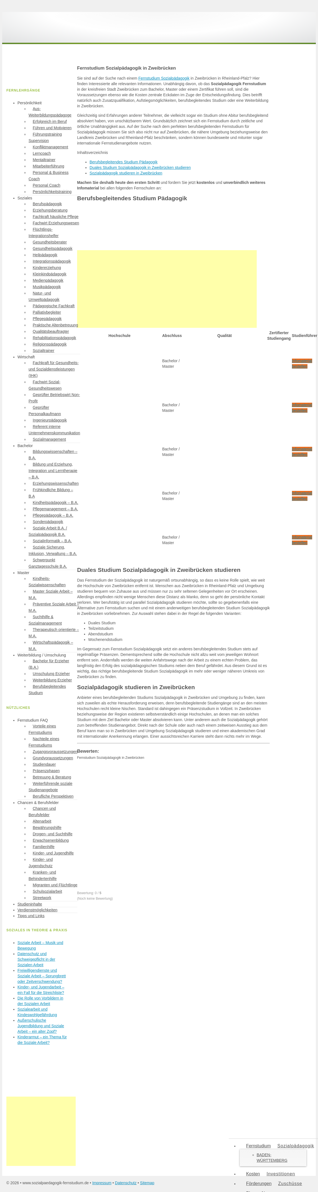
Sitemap (147, 1183)
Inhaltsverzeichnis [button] (92, 152)
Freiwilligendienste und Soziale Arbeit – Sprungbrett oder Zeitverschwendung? (41, 976)
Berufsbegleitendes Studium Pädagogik (123, 162)
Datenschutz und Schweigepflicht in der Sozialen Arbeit (36, 959)
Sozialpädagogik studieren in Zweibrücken (126, 173)
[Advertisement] (167, 289)
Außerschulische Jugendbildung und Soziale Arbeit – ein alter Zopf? (40, 1026)
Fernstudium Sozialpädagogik (163, 78)
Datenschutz (126, 1183)
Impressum (101, 1183)
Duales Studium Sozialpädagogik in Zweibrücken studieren (140, 167)
